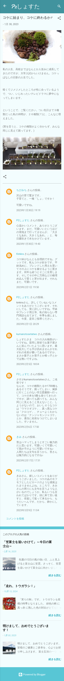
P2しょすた (25, 6)
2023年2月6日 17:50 (27, 426)
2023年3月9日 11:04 (27, 510)
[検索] (59, 7)
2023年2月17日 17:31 (28, 460)
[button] (59, 18)
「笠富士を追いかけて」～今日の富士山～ (27, 544)
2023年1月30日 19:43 (28, 243)
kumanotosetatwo (26, 334)
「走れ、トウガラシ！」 (20, 586)
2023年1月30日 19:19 (28, 210)
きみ (19, 436)
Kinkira (20, 253)
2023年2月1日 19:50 (27, 287)
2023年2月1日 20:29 (27, 324)
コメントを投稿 (15, 518)
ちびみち (21, 190)
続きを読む (54, 575)
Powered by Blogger (32, 674)
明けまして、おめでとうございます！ (26, 628)
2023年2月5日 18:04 (27, 364)
